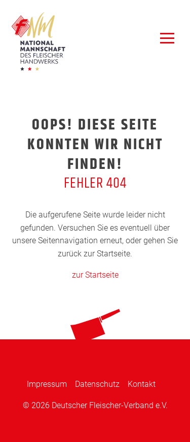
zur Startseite (95, 275)
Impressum (47, 384)
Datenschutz (97, 384)
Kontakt (142, 384)
